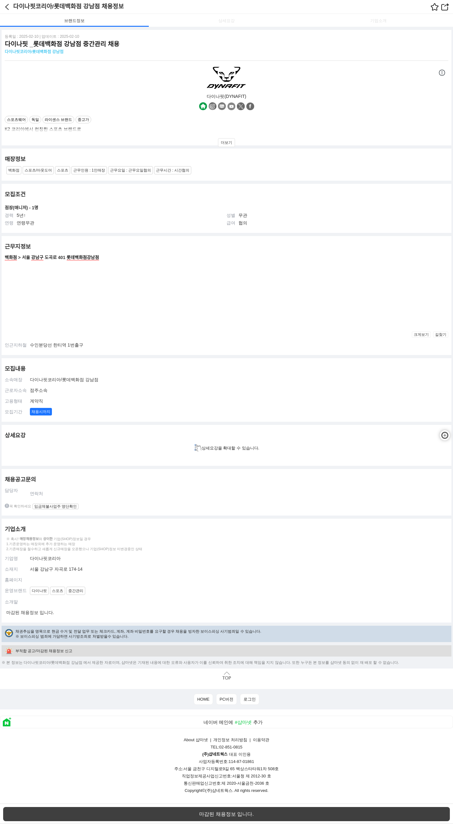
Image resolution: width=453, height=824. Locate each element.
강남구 (37, 257)
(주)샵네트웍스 (218, 790)
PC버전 (226, 699)
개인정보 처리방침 (230, 740)
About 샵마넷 (196, 740)
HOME (203, 699)
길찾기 (440, 334)
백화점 (11, 257)
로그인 (249, 699)
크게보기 (421, 334)
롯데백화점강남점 (83, 257)
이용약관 (261, 740)
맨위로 (226, 676)
